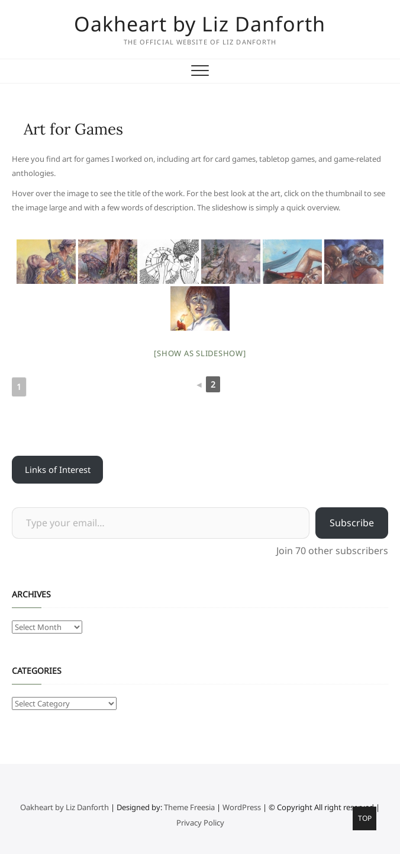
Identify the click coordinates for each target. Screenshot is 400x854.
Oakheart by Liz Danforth (199, 24)
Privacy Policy (200, 822)
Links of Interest (58, 469)
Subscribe (352, 522)
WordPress (241, 807)
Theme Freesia (189, 807)
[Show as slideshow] (200, 353)
